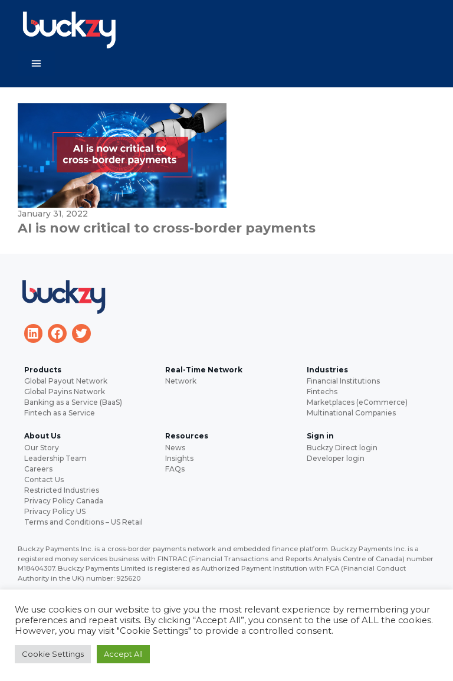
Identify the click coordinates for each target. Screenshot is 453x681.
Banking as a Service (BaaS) (73, 402)
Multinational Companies (351, 412)
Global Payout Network (65, 380)
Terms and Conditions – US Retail (83, 522)
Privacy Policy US (55, 511)
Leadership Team (55, 458)
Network (180, 380)
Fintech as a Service (59, 412)
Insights (179, 458)
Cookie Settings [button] (53, 654)
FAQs (175, 468)
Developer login (336, 458)
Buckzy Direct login (342, 447)
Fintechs (322, 391)
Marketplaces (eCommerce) (357, 402)
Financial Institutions (343, 380)
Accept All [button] (123, 654)
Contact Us (44, 479)
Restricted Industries (61, 490)
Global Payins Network (64, 391)
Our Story (41, 447)
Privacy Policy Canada (63, 500)
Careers (38, 468)
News (175, 447)
